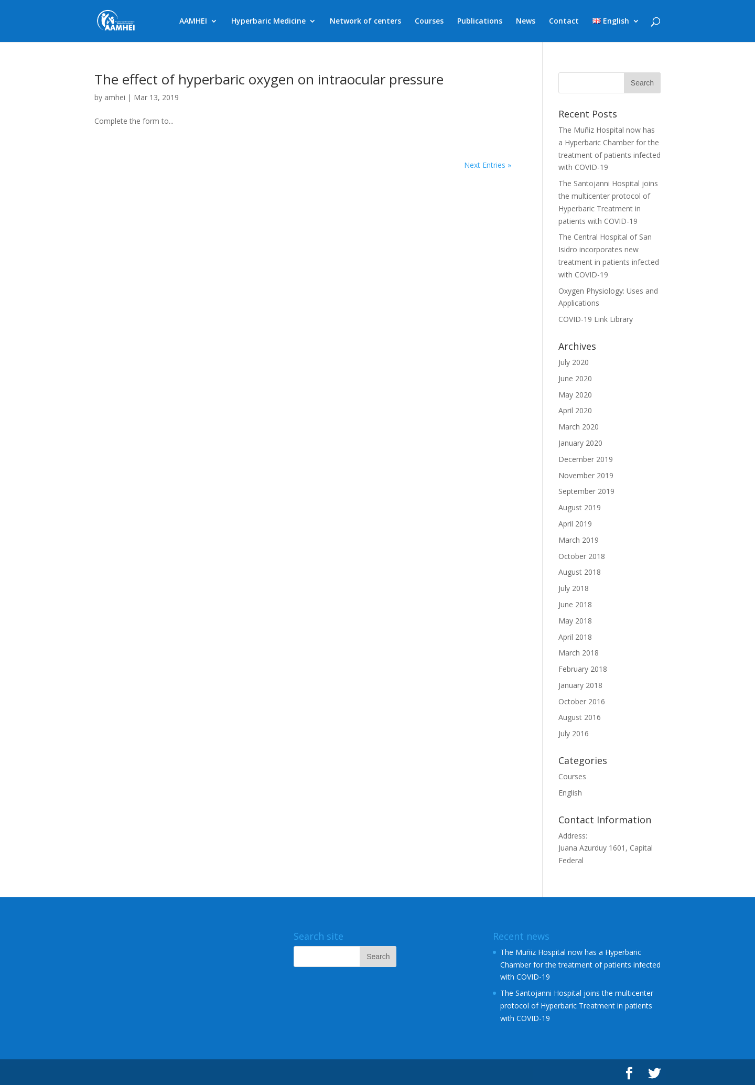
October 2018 (581, 556)
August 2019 (579, 507)
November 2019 (585, 475)
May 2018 (575, 621)
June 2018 (575, 604)
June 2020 (575, 378)
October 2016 (581, 701)
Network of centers (365, 21)
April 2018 (575, 637)
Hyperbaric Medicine (268, 21)
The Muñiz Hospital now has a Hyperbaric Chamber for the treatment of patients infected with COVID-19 (580, 964)
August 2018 (579, 572)
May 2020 (575, 395)
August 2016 (579, 717)
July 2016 (573, 733)
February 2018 (582, 669)
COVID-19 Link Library (595, 319)
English (570, 793)
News (525, 21)
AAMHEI (193, 21)
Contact (564, 21)
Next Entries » (487, 165)
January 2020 (580, 443)
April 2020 (575, 410)
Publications (479, 21)
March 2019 (578, 540)
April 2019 (575, 524)
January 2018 (580, 685)
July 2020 (573, 362)
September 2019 (586, 491)
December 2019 (585, 459)
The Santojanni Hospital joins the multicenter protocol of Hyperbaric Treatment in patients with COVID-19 (576, 1005)
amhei (114, 97)
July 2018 (573, 588)
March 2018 (578, 653)
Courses (429, 21)
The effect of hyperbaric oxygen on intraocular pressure (269, 79)
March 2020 (578, 427)
